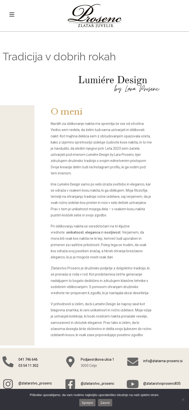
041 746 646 (28, 359)
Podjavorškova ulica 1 (97, 359)
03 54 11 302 (28, 366)
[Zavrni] (182, 399)
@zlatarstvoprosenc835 (162, 383)
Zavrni (105, 403)
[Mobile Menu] (11, 14)
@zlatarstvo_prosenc (35, 383)
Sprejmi (87, 403)
